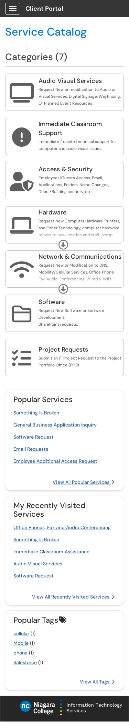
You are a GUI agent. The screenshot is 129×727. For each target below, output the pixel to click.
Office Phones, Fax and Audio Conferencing (62, 527)
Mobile (21, 643)
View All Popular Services (84, 482)
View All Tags (97, 682)
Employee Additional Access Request (55, 461)
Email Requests (30, 449)
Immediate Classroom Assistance (51, 551)
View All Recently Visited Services (73, 597)
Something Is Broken (36, 413)
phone (20, 653)
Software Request (33, 437)
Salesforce (25, 662)
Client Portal (44, 8)
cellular (21, 633)
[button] (63, 245)
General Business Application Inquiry (55, 425)
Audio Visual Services (37, 564)
